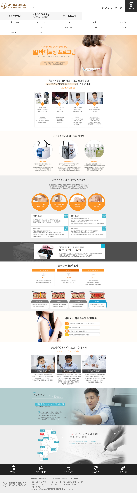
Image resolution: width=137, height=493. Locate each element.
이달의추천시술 (13, 16)
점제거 (123, 27)
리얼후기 (96, 16)
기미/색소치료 (13, 22)
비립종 (41, 33)
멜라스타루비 (41, 22)
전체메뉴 (131, 9)
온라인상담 (105, 8)
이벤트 (120, 8)
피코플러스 (68, 22)
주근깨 (95, 27)
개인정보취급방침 (44, 478)
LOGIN (32, 8)
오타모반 (13, 33)
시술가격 (41, 16)
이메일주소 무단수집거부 (60, 478)
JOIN (38, 8)
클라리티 (96, 22)
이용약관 (34, 478)
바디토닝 (41, 27)
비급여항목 (74, 478)
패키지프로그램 (68, 16)
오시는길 (123, 16)
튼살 (13, 27)
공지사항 (114, 8)
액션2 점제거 (123, 22)
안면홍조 (68, 27)
